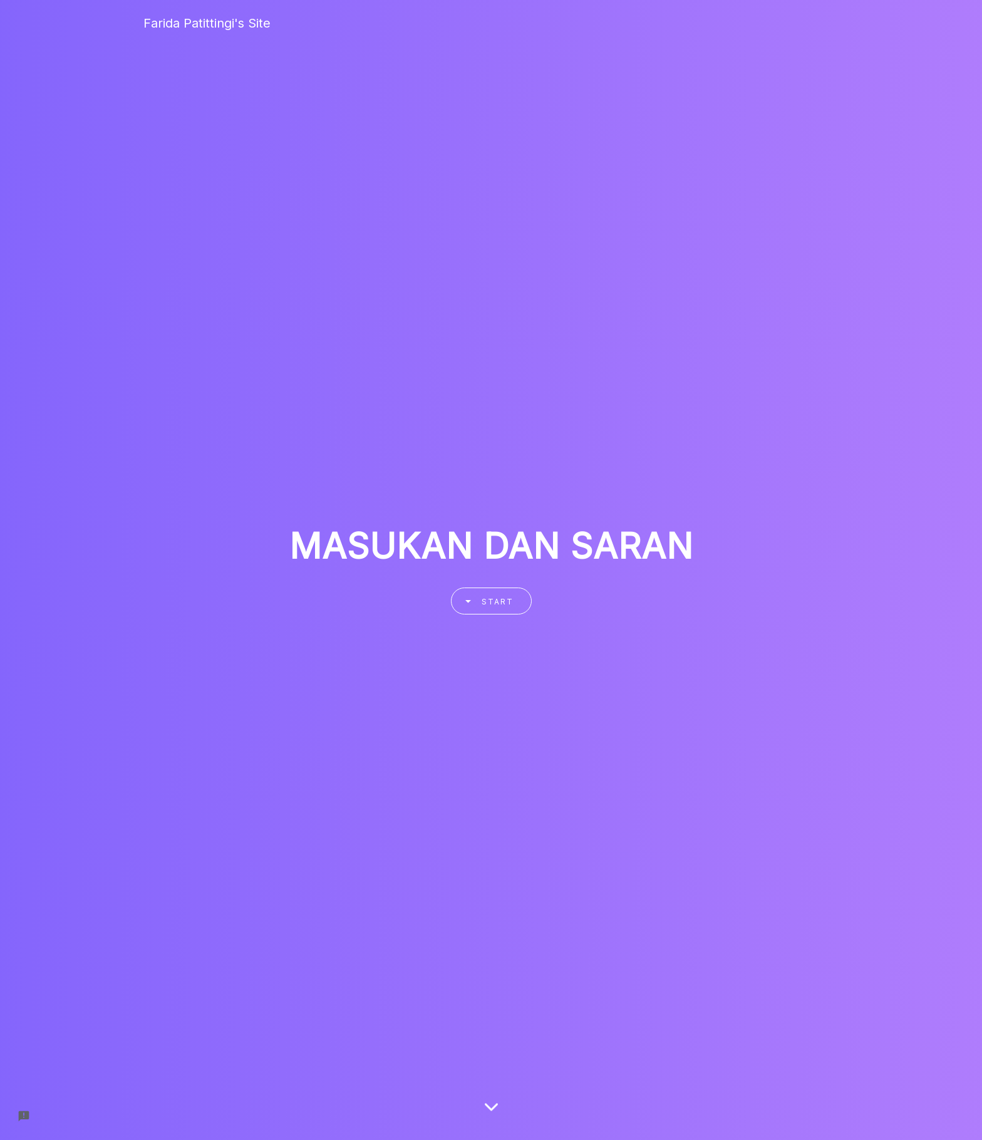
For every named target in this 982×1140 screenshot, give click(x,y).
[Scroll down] (491, 1112)
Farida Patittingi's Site (207, 23)
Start (485, 601)
